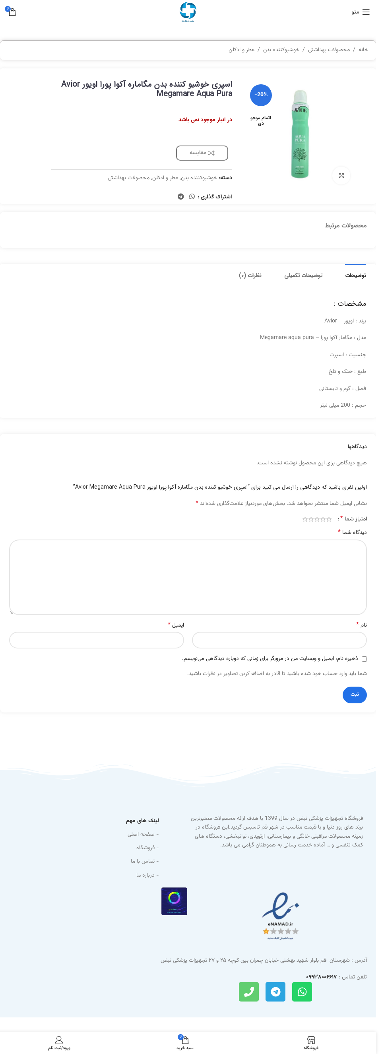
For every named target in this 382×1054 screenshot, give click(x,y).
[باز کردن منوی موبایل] (360, 12)
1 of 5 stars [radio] (329, 519)
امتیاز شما (353, 519)
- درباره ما (147, 875)
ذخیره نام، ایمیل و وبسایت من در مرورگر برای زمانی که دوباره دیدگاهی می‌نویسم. (270, 658)
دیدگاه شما (352, 532)
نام (361, 625)
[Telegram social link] (180, 197)
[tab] (355, 274)
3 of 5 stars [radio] (317, 519)
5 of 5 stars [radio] (305, 519)
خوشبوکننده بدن (281, 50)
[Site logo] (188, 12)
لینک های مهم (142, 821)
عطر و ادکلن (241, 50)
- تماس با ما (145, 861)
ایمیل (176, 625)
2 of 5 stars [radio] (323, 519)
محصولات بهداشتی (329, 50)
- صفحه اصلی (143, 834)
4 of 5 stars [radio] (311, 519)
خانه (363, 50)
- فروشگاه (147, 848)
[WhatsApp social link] (192, 197)
